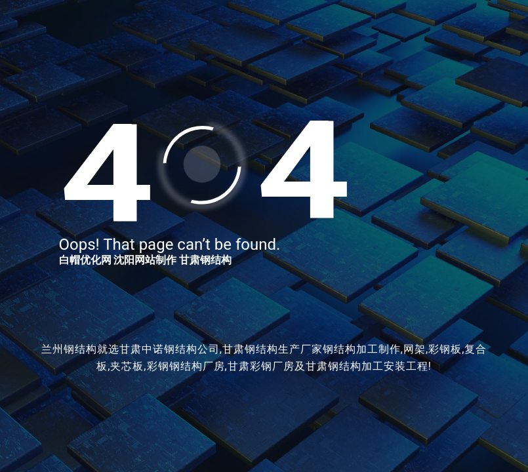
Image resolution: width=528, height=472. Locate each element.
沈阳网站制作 (144, 260)
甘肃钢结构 (205, 260)
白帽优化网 (85, 260)
